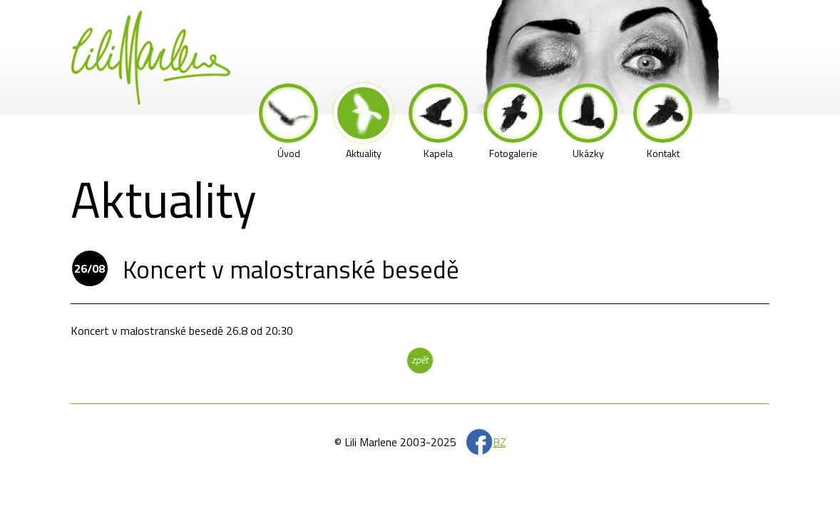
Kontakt (662, 122)
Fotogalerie (513, 122)
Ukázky (588, 122)
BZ (499, 441)
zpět (419, 359)
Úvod (288, 122)
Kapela (438, 122)
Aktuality (363, 122)
